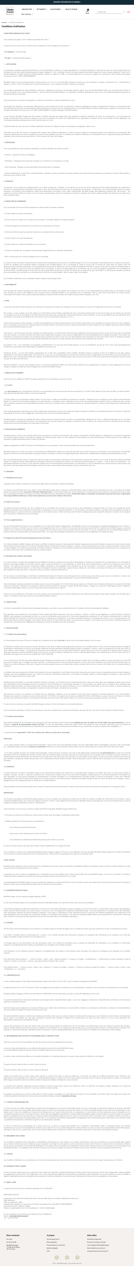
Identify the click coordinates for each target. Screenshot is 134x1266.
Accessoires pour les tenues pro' (97, 1251)
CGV (48, 1251)
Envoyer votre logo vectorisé (96, 1242)
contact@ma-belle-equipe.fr (19, 1216)
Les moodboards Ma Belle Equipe (98, 1245)
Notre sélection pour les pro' (96, 1248)
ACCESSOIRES (56, 9)
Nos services (27, 14)
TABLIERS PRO (28, 9)
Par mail (9, 1239)
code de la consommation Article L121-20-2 (28, 724)
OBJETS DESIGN (72, 9)
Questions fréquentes (94, 1239)
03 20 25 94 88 (11, 1242)
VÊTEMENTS (42, 9)
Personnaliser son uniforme (56, 1245)
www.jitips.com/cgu (69, 1096)
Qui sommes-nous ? (53, 1239)
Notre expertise (52, 1242)
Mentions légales (52, 1248)
